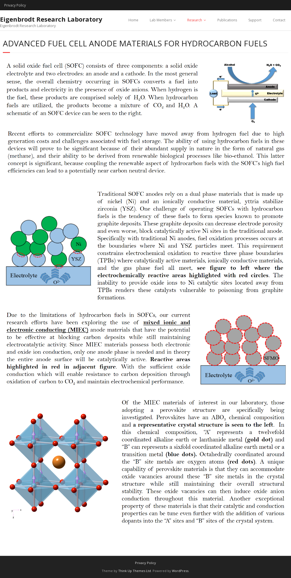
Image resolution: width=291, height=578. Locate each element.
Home (133, 20)
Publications (227, 20)
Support (254, 20)
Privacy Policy (15, 5)
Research (194, 20)
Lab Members (161, 20)
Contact (279, 20)
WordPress (180, 571)
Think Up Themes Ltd (134, 571)
